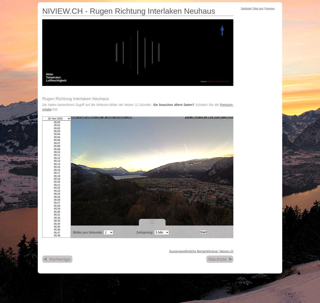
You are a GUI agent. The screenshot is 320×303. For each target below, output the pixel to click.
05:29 (56, 208)
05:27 (56, 202)
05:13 (56, 161)
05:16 (56, 170)
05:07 (56, 143)
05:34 (56, 223)
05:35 (56, 226)
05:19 (56, 179)
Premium (270, 8)
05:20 (56, 181)
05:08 (56, 146)
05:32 (56, 217)
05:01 (56, 125)
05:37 (56, 232)
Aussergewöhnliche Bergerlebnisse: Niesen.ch (201, 251)
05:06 (56, 140)
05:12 (56, 158)
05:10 (56, 152)
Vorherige (59, 259)
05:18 (56, 176)
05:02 (56, 128)
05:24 (56, 193)
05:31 (56, 214)
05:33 (56, 220)
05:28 (56, 205)
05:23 (56, 191)
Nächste (217, 259)
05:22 (56, 187)
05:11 (56, 155)
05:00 (56, 122)
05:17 (56, 173)
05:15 (56, 167)
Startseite (246, 8)
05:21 (56, 185)
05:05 (56, 137)
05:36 (56, 229)
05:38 (56, 235)
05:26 (56, 199)
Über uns (258, 8)
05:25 (56, 197)
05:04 (56, 134)
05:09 (56, 149)
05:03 (56, 131)
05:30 (56, 211)
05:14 (56, 164)
